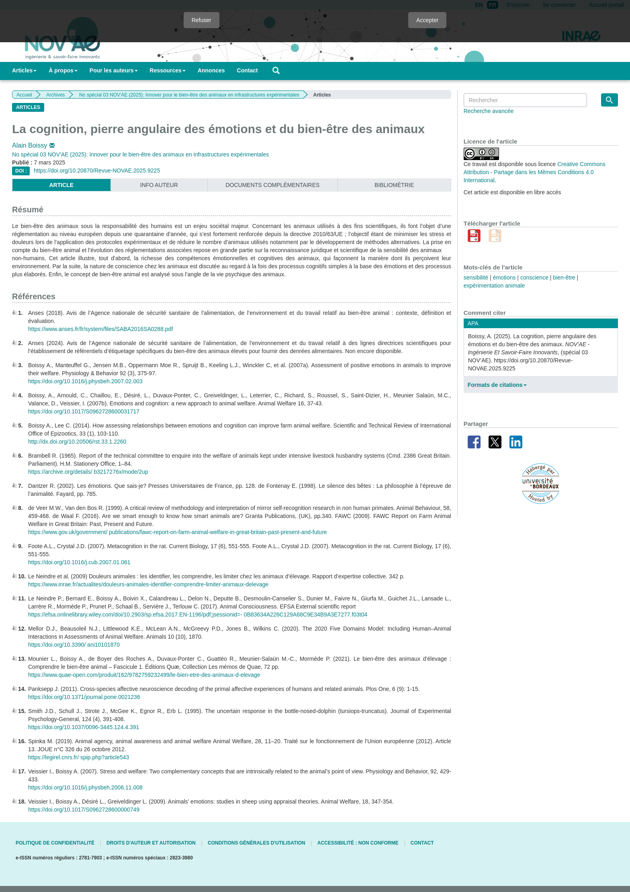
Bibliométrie (394, 185)
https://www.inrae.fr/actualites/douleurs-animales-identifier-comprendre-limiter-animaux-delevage (148, 584)
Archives (55, 95)
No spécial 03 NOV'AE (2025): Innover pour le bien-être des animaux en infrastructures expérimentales (189, 95)
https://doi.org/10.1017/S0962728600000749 (83, 809)
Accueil (24, 95)
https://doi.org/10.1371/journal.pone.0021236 (84, 697)
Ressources (168, 70)
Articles (24, 70)
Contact (247, 70)
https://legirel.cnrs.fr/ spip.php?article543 (78, 757)
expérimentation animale (494, 285)
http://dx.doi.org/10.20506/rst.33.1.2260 (77, 441)
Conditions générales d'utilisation (256, 843)
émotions (504, 277)
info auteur (159, 185)
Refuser (201, 20)
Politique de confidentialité (55, 843)
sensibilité (476, 277)
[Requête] (525, 100)
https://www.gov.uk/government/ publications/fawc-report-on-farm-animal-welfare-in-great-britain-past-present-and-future (177, 532)
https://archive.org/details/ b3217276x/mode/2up (88, 472)
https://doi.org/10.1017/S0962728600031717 (83, 411)
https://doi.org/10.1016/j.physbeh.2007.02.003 (85, 381)
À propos (63, 70)
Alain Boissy (34, 145)
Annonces (211, 70)
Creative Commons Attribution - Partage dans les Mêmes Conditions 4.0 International (534, 172)
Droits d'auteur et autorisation (151, 843)
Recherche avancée (489, 111)
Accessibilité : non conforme (358, 843)
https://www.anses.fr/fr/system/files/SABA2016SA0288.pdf (100, 329)
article (61, 185)
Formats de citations (497, 385)
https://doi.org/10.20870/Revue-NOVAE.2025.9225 (97, 170)
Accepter (427, 20)
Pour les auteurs (114, 70)
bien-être (564, 277)
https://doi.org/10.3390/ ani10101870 (74, 644)
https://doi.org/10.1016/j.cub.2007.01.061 (79, 562)
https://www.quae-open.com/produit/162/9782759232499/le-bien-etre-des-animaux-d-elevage (144, 675)
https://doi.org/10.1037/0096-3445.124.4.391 (83, 727)
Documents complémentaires (272, 185)
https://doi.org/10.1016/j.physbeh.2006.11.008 (85, 787)
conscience (534, 277)
